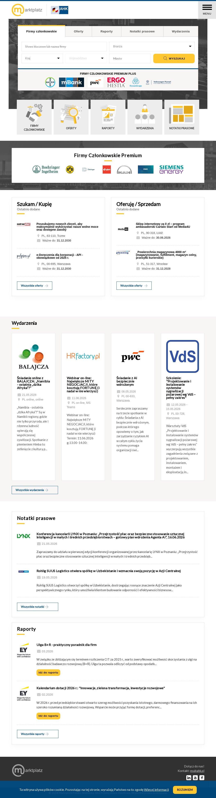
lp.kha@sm (197, 771)
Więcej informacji (156, 789)
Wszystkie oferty (35, 285)
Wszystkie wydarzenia (32, 490)
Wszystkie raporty (35, 734)
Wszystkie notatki (35, 606)
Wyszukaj (174, 58)
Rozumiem (185, 789)
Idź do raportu (48, 672)
